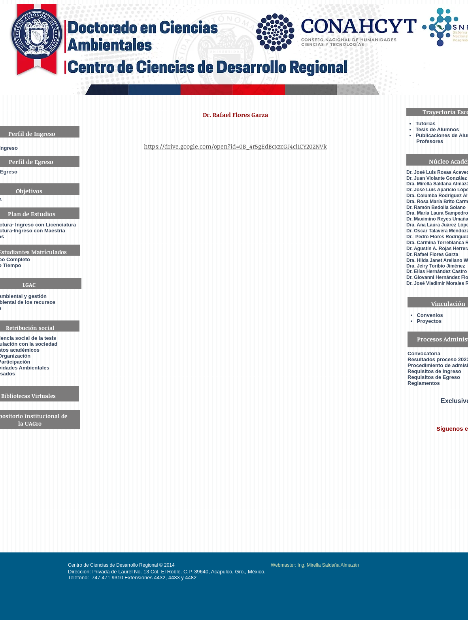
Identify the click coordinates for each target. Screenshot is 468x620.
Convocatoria (424, 353)
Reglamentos (424, 383)
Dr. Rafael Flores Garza (432, 254)
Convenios (430, 315)
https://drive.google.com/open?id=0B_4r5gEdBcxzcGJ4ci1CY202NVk (235, 146)
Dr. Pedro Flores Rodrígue (436, 236)
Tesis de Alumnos (437, 129)
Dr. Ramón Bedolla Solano (436, 207)
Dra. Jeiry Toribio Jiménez (435, 266)
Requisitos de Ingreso (434, 371)
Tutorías (425, 123)
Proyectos (429, 321)
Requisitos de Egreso (434, 377)
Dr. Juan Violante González (436, 178)
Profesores (424, 141)
